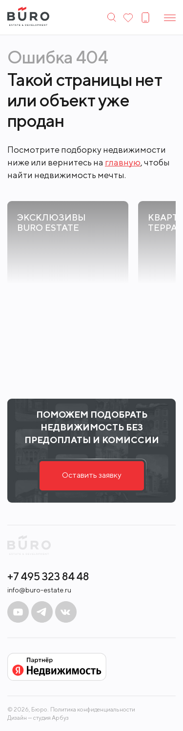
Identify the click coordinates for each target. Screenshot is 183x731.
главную (123, 162)
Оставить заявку (92, 475)
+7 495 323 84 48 (48, 576)
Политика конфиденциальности (92, 709)
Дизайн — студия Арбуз (38, 717)
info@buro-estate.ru (39, 590)
